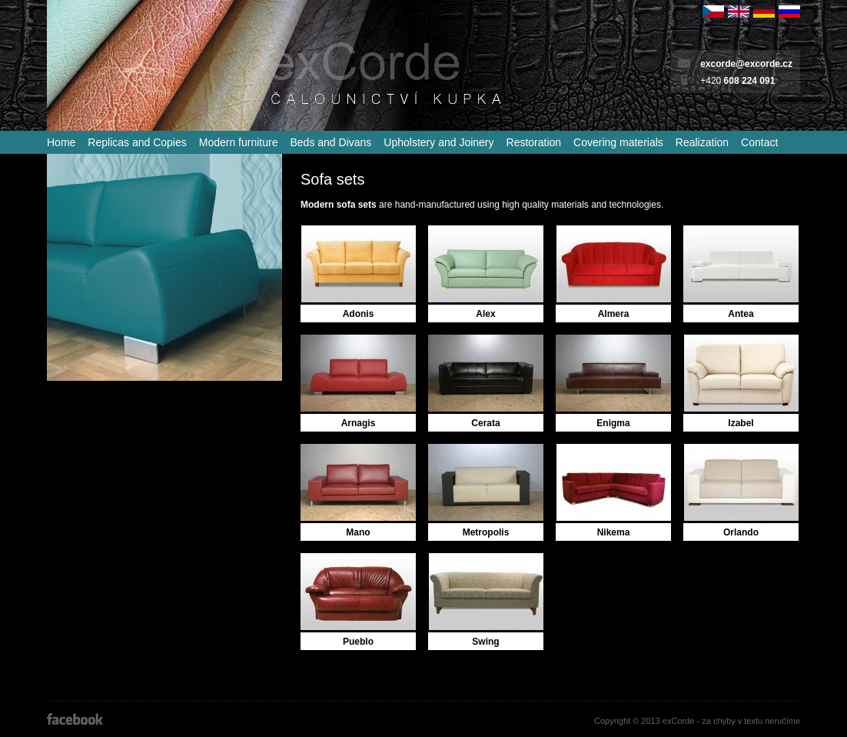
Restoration (534, 142)
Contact (759, 142)
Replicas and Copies (137, 142)
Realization (702, 142)
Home (61, 142)
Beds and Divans (330, 142)
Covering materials (618, 142)
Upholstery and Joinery (438, 142)
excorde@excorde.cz (746, 63)
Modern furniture (238, 142)
